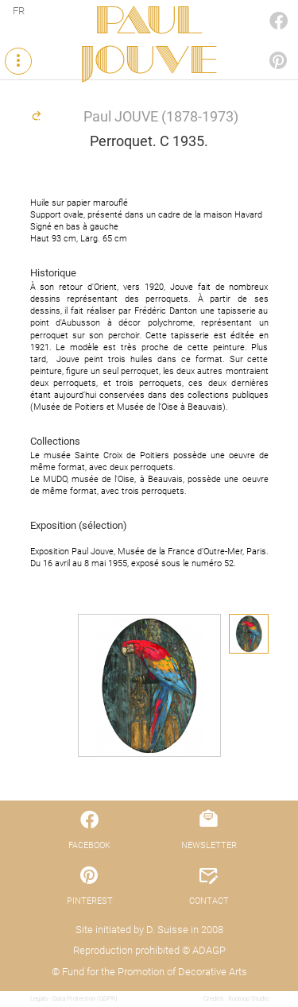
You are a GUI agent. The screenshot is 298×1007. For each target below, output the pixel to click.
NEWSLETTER (209, 845)
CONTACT (209, 901)
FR (19, 11)
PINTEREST (261, 44)
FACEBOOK (261, 5)
